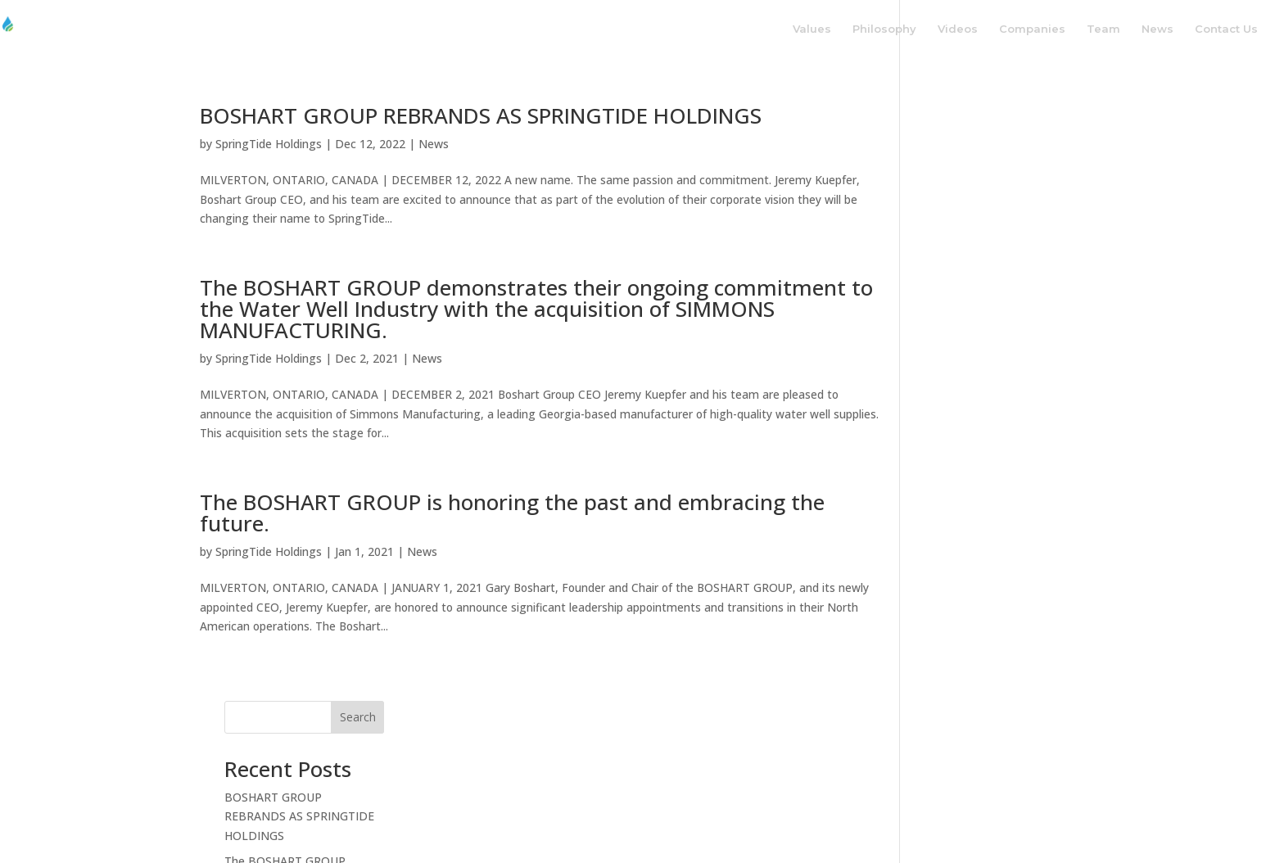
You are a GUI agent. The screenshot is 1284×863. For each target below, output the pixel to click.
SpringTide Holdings (268, 143)
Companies (1032, 29)
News (1157, 29)
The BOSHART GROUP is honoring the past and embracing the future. (512, 515)
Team (1103, 29)
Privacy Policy (768, 819)
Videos (958, 29)
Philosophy (884, 29)
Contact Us (1226, 29)
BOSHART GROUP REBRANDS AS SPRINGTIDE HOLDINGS (481, 115)
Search (1057, 121)
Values (812, 29)
